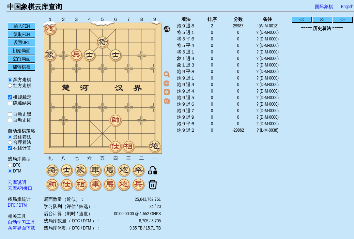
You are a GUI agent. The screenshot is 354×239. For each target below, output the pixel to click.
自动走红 (21, 120)
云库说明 (17, 182)
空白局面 (21, 58)
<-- (342, 19)
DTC (16, 165)
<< (302, 19)
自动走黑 (21, 114)
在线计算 (21, 148)
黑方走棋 (21, 79)
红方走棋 (21, 85)
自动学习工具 (21, 222)
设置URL (21, 42)
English (347, 6)
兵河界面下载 (21, 228)
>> (322, 19)
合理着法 (21, 142)
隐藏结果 (21, 103)
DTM (16, 170)
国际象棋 (324, 6)
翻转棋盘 (21, 66)
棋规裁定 (21, 97)
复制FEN (21, 34)
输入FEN (21, 26)
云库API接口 (20, 188)
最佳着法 (21, 137)
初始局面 (21, 50)
